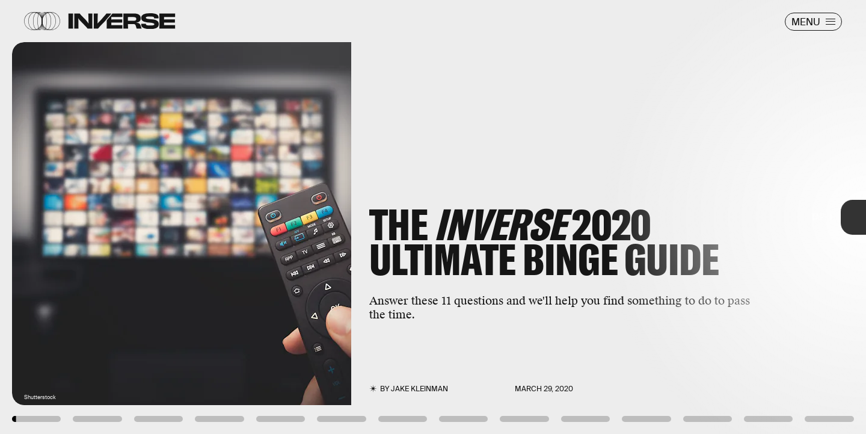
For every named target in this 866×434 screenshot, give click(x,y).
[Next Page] (576, 217)
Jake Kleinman (419, 389)
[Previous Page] (143, 217)
